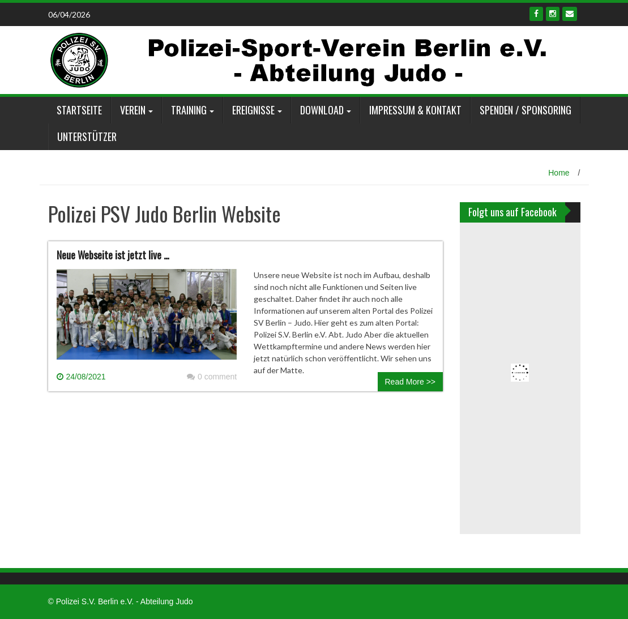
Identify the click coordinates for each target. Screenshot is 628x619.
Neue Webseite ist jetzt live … (113, 254)
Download (322, 110)
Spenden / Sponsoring (525, 110)
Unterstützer (87, 136)
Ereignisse (253, 110)
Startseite (79, 110)
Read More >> (410, 381)
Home (558, 172)
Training (189, 110)
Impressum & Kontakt (415, 110)
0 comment (212, 376)
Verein (133, 110)
